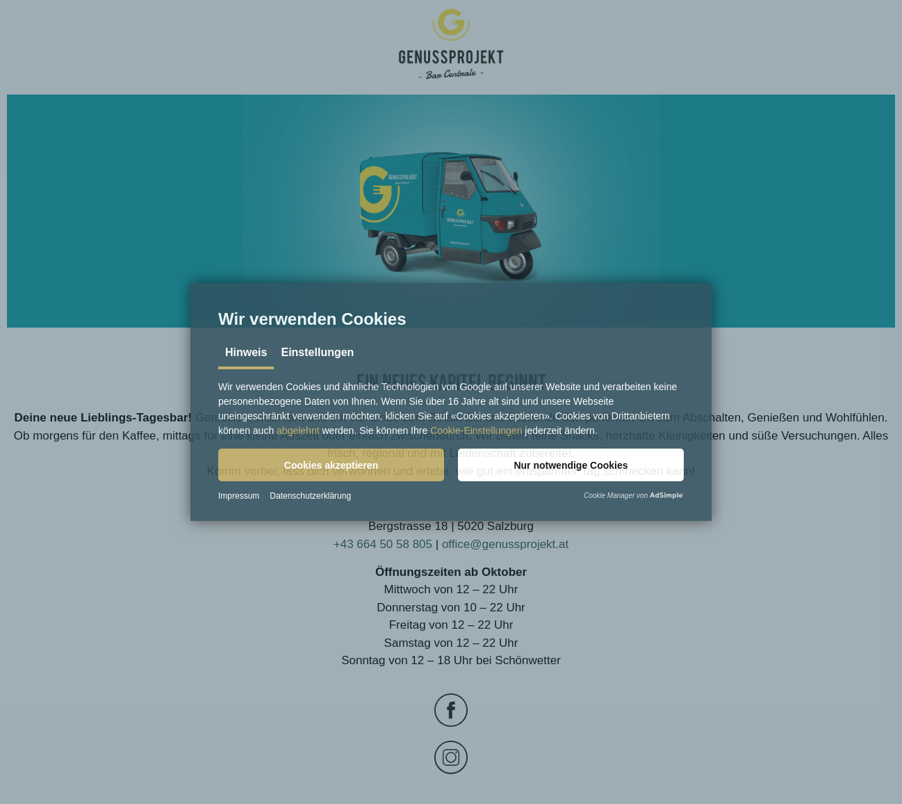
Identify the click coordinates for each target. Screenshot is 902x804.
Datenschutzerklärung (310, 496)
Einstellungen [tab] (317, 352)
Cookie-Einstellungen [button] (476, 430)
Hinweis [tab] (246, 352)
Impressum (238, 496)
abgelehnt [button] (298, 430)
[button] (331, 465)
